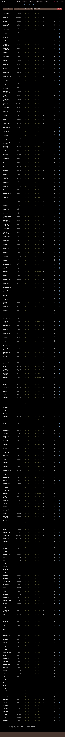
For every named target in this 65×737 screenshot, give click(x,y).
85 (59, 52)
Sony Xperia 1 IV (5, 205)
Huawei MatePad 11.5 (6, 208)
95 (59, 28)
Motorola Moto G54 (6, 410)
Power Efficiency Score (54, 8)
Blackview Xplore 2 (6, 79)
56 (59, 236)
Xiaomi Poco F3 (5, 276)
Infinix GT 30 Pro (5, 108)
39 (59, 410)
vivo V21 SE (4, 449)
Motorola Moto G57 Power (7, 362)
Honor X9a (4, 341)
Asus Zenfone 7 (5, 290)
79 (59, 88)
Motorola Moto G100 (6, 209)
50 (59, 302)
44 (59, 341)
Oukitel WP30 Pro (5, 267)
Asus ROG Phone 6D (6, 107)
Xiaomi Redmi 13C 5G (6, 401)
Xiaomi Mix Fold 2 (5, 36)
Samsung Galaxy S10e (6, 352)
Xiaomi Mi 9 (5, 340)
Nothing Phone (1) (5, 170)
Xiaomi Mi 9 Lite (5, 467)
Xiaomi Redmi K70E (6, 49)
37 (59, 455)
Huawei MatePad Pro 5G (6, 142)
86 (59, 45)
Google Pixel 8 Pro (6, 197)
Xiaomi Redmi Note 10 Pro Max (7, 471)
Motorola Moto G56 (6, 412)
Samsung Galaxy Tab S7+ (6, 333)
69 (59, 135)
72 (59, 115)
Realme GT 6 (5, 163)
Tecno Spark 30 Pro (6, 422)
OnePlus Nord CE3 (5, 159)
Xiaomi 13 (4, 28)
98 (59, 24)
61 (59, 177)
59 (59, 208)
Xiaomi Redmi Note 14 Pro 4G (7, 404)
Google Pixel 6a (5, 282)
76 (59, 103)
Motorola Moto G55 (6, 436)
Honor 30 (4, 322)
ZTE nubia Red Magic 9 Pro (7, 24)
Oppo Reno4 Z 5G (5, 232)
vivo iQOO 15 (5, 10)
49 (59, 309)
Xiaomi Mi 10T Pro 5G (6, 252)
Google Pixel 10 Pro (6, 138)
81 (59, 76)
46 (59, 332)
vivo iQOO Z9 (5, 189)
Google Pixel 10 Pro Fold (6, 123)
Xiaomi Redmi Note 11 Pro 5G (7, 359)
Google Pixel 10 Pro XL (6, 130)
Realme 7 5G (5, 344)
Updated (35, 8)
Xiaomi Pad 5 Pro (5, 298)
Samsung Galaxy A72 (6, 416)
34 (59, 484)
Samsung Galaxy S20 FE (6, 309)
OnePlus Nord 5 (5, 104)
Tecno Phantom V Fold (6, 127)
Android (32, 8)
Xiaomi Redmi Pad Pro (6, 279)
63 (59, 163)
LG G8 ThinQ (5, 336)
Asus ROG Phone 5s (6, 228)
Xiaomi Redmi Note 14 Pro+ (7, 216)
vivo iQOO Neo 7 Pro (6, 61)
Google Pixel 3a (5, 484)
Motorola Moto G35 (6, 248)
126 (59, 10)
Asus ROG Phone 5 (6, 332)
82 (59, 64)
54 (59, 256)
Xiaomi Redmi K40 (5, 241)
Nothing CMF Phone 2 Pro (6, 236)
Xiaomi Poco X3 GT (6, 225)
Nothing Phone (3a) (6, 182)
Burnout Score (59, 8)
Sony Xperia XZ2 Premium (7, 400)
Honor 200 (4, 150)
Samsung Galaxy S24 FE (6, 306)
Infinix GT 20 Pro (5, 139)
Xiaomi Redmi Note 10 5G (6, 403)
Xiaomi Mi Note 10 (5, 426)
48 (59, 313)
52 (59, 282)
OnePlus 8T (5, 201)
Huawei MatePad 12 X (6, 455)
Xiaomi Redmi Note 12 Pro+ (7, 264)
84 (59, 56)
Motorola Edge (5, 260)
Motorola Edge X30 (6, 181)
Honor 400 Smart (5, 487)
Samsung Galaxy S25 (6, 91)
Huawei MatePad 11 (6, 229)
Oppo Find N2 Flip (5, 143)
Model (8, 8)
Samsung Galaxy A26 (6, 463)
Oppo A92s (4, 237)
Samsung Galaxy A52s (6, 186)
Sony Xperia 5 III (5, 310)
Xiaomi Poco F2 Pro (6, 240)
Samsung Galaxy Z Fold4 (6, 83)
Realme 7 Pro (5, 441)
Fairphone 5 (5, 177)
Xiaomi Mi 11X (5, 174)
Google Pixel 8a (5, 178)
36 (59, 474)
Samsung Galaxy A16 (6, 413)
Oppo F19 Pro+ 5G (5, 337)
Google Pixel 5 (5, 349)
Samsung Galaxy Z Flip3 (6, 204)
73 (59, 112)
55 (59, 244)
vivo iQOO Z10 (5, 162)
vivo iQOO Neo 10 (5, 33)
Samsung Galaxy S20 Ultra (7, 303)
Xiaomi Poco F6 (5, 87)
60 (59, 197)
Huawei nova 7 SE (5, 314)
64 (59, 154)
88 (59, 40)
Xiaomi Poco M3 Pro (6, 451)
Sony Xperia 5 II (5, 213)
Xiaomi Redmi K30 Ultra (6, 167)
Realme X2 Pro (5, 302)
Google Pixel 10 (5, 146)
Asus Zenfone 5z (5, 370)
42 (59, 360)
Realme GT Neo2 (5, 268)
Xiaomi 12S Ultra (5, 57)
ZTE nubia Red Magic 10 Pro (7, 14)
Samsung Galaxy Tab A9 (6, 420)
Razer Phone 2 (5, 391)
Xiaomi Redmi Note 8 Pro (6, 483)
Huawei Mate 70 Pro (6, 360)
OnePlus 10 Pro (5, 217)
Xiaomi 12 (4, 95)
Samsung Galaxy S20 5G (6, 325)
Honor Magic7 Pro (5, 21)
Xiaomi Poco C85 (5, 384)
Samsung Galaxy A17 (6, 462)
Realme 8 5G (5, 394)
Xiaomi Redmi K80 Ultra (6, 44)
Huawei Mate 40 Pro (6, 131)
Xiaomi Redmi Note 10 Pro (7, 470)
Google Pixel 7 (5, 291)
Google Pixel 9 (5, 154)
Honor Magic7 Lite (5, 244)
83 (59, 60)
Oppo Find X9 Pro (5, 52)
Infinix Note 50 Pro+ (6, 103)
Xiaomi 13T (4, 119)
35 (59, 480)
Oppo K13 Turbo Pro (6, 29)
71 (59, 123)
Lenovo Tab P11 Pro (6, 387)
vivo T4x (4, 286)
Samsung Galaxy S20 (6, 466)
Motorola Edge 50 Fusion (6, 245)
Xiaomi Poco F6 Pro (6, 37)
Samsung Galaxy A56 (6, 377)
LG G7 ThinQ (5, 374)
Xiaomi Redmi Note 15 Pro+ (7, 193)
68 (59, 138)
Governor (39, 8)
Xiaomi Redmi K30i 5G (6, 369)
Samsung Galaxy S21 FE (6, 318)
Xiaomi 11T (4, 190)
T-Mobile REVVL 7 (5, 272)
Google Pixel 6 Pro (6, 313)
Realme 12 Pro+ (5, 295)
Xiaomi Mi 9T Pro (5, 329)
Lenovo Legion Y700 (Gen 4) (7, 13)
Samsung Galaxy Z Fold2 (6, 345)
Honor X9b (4, 259)
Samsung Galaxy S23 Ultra (7, 76)
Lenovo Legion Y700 (6, 56)
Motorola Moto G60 (6, 437)
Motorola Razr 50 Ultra (6, 112)
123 (59, 13)
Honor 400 (4, 151)
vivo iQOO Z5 (5, 166)
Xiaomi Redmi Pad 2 (6, 407)
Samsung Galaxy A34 (6, 283)
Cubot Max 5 (5, 115)
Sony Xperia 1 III (5, 328)
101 (59, 18)
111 (59, 14)
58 (59, 217)
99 (59, 21)
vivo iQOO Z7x (5, 356)
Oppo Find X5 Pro (5, 88)
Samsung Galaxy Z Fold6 (6, 100)
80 (59, 79)
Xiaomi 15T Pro (5, 41)
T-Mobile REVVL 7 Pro (6, 263)
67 (59, 142)
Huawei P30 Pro (5, 433)
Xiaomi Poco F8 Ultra (6, 18)
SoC (18, 8)
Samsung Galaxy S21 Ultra (7, 445)
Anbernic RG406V (5, 321)
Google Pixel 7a (5, 256)
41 (59, 370)
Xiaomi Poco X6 (5, 299)
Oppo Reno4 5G (5, 363)
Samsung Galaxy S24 (6, 271)
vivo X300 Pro (5, 68)
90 (59, 33)
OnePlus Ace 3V (5, 80)
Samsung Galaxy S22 (6, 220)
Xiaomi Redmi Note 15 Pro (7, 278)
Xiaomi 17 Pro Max (5, 17)
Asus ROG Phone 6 (6, 45)
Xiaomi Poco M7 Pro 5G (6, 474)
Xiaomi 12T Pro (5, 32)
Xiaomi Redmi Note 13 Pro (7, 287)
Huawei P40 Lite (5, 294)
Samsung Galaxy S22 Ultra (7, 221)
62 (59, 170)
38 (59, 433)
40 (59, 387)
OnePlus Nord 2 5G (6, 185)
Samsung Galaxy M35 (6, 417)
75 (59, 107)
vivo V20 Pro (5, 366)
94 (59, 29)
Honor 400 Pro (5, 40)
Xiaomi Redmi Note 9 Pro (6, 430)
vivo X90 (4, 84)
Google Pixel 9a (5, 135)
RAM (25, 8)
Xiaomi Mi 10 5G (5, 275)
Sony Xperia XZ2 (5, 448)
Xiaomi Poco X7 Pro (6, 99)
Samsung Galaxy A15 (6, 397)
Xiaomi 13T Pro (5, 111)
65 (59, 150)
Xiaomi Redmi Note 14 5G (6, 477)
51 (59, 290)
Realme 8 (4, 459)
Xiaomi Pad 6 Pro (5, 53)
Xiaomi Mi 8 (4, 423)
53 (59, 267)
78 (59, 96)
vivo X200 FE (5, 116)
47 (59, 321)
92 (59, 32)
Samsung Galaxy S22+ (6, 212)
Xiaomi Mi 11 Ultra (5, 224)
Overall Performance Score (43, 8)
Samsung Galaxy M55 (6, 233)
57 (59, 228)
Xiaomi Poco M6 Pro (6, 427)
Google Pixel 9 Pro (6, 155)
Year (28, 8)
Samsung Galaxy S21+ (6, 380)
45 (59, 336)
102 (59, 17)
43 (59, 348)
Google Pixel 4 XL (5, 348)
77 (59, 100)
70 (59, 130)
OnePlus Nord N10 (5, 440)
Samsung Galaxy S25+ (6, 60)
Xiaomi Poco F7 (5, 48)
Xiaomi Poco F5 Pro (6, 72)
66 (59, 146)
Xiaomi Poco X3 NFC (6, 452)
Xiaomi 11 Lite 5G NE (6, 171)
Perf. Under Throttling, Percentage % (49, 8)
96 (59, 25)
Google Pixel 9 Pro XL (6, 147)
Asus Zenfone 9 (5, 64)
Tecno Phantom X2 (6, 134)
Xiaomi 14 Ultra (5, 25)
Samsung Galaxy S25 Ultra (7, 96)
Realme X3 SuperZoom (6, 317)
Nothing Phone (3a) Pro (6, 158)
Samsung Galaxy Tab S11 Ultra (7, 92)
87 (59, 44)
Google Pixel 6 (5, 373)
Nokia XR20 (4, 388)
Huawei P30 (5, 480)
